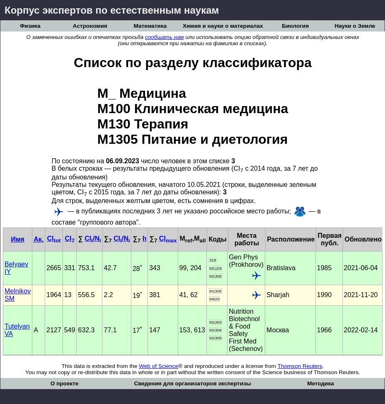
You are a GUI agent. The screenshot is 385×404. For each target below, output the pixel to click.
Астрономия (90, 26)
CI (54, 238)
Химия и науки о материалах (223, 26)
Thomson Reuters (300, 366)
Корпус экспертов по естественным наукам (112, 10)
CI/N (93, 238)
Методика (320, 383)
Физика (30, 26)
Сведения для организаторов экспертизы (192, 383)
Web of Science (158, 366)
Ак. (39, 239)
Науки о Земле (354, 26)
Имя (17, 239)
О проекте (65, 383)
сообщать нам (164, 37)
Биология (295, 26)
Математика (150, 26)
